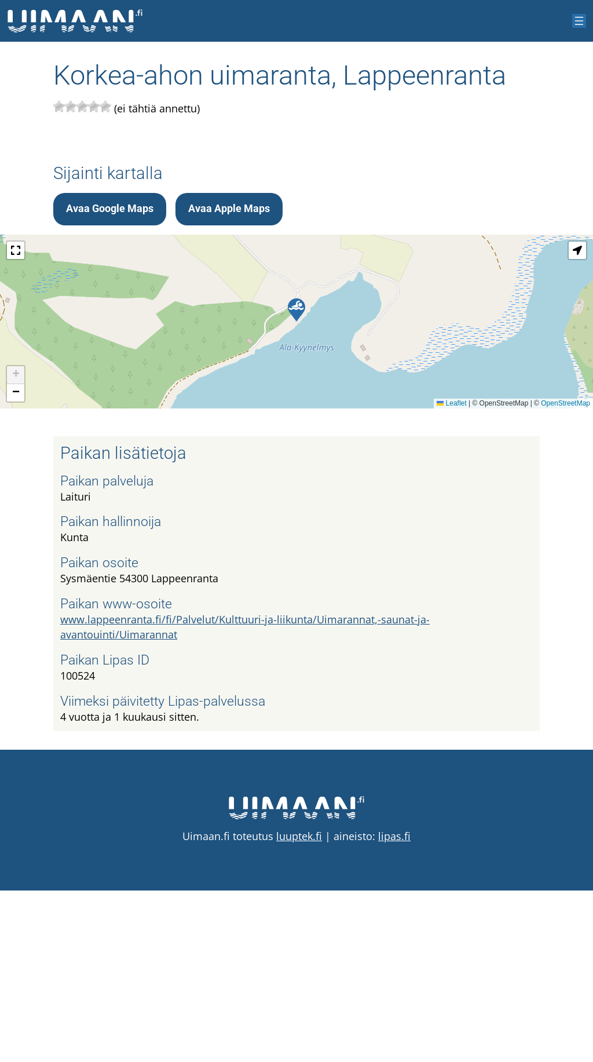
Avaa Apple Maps (229, 380)
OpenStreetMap (565, 575)
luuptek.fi (299, 1007)
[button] (296, 481)
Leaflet (451, 575)
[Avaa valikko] (579, 21)
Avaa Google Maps (109, 380)
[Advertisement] (296, 226)
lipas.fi (394, 1007)
